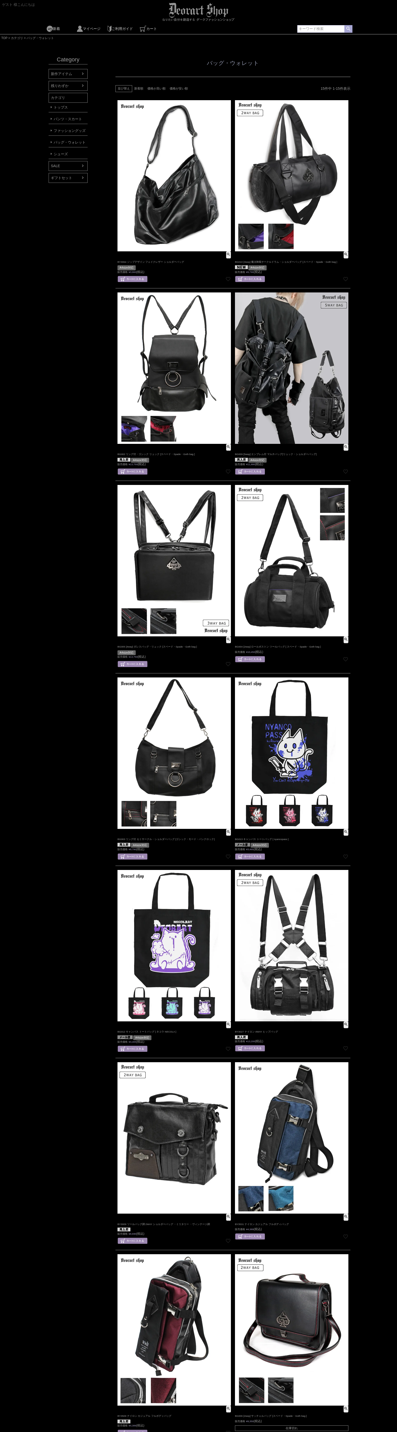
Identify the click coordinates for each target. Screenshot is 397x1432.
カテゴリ (17, 38)
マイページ (89, 29)
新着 (53, 29)
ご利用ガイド (120, 29)
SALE (55, 166)
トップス (61, 107)
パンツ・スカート (68, 119)
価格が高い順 (156, 88)
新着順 (138, 88)
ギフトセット (61, 178)
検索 (348, 28)
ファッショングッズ (70, 131)
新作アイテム (61, 74)
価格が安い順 (179, 88)
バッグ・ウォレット (70, 142)
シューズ (61, 154)
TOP (4, 38)
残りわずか (60, 86)
